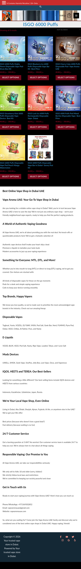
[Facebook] (61, 544)
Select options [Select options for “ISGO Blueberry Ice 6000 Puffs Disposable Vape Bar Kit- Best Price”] (39, 81)
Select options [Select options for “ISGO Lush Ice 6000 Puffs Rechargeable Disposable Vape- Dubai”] (39, 132)
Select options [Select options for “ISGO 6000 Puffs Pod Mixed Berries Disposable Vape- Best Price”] (67, 132)
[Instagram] (72, 544)
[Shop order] (68, 32)
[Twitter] (68, 544)
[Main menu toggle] (76, 17)
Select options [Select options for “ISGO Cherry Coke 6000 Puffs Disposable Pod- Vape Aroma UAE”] (67, 81)
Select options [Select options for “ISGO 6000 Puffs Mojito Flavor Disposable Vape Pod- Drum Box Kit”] (12, 81)
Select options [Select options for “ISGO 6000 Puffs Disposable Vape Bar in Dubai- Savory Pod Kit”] (39, 183)
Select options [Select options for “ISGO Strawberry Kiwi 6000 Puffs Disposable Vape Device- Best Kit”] (12, 132)
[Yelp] (61, 547)
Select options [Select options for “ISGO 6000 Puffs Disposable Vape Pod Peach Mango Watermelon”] (12, 183)
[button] (40, 6)
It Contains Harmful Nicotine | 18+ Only (22, 3)
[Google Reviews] (76, 544)
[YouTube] (64, 544)
